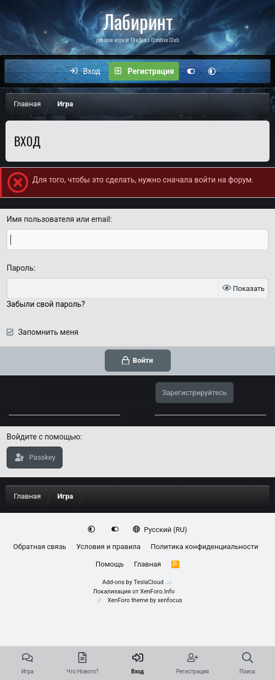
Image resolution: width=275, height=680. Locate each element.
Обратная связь (39, 546)
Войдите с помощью (43, 436)
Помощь (110, 564)
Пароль (20, 268)
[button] (211, 71)
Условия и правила (108, 546)
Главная (147, 564)
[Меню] (19, 71)
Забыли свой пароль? (46, 304)
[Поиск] (256, 71)
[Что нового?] (233, 71)
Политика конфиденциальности (204, 546)
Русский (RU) (160, 529)
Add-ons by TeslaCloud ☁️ (137, 582)
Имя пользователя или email (58, 219)
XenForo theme (128, 600)
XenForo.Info (157, 591)
